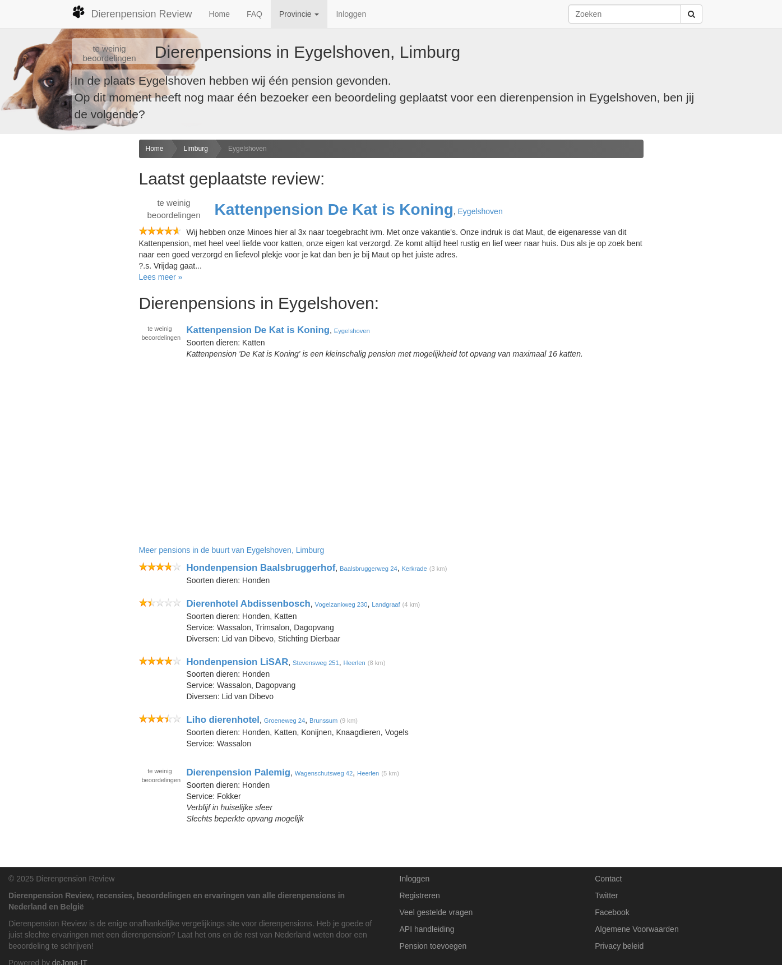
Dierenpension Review (132, 12)
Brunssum (323, 720)
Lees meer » (161, 277)
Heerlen (354, 662)
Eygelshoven (247, 149)
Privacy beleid (619, 945)
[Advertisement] (65, 316)
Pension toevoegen (433, 945)
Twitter (606, 895)
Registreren (420, 895)
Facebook (612, 912)
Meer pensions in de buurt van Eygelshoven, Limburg (232, 550)
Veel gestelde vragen (436, 912)
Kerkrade (414, 568)
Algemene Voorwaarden (636, 929)
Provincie (299, 14)
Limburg (196, 149)
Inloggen (351, 14)
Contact (608, 878)
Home (219, 14)
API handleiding (427, 929)
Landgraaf (386, 604)
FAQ (254, 14)
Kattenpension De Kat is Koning (334, 209)
